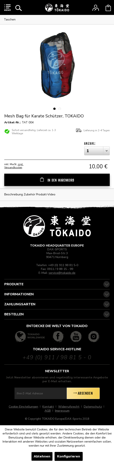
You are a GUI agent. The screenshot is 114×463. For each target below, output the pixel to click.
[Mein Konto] (95, 8)
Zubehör (30, 194)
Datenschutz (93, 407)
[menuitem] (7, 7)
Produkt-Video (45, 194)
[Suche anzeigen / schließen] (18, 8)
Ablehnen (42, 456)
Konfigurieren (68, 456)
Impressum (62, 411)
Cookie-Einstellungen (23, 407)
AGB (48, 411)
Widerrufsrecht (68, 407)
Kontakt (48, 407)
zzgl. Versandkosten (13, 166)
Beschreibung (13, 194)
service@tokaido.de (62, 273)
